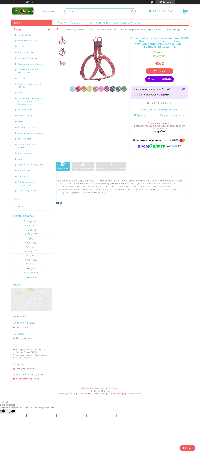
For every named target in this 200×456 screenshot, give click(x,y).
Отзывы (19, 206)
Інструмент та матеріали (26, 146)
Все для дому (25, 139)
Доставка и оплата (127, 22)
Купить (161, 71)
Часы (20, 93)
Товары (75, 22)
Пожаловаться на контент (92, 394)
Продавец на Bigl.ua (100, 391)
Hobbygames (24, 35)
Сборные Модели (27, 58)
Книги (21, 121)
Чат (187, 448)
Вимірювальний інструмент (26, 183)
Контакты (103, 22)
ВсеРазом (23, 176)
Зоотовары (24, 171)
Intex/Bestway (25, 110)
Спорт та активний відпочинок (29, 71)
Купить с (161, 79)
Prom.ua (116, 388)
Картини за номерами (30, 64)
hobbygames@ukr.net (27, 379)
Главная (61, 22)
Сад (20, 159)
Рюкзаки (22, 78)
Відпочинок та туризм (30, 165)
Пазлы (21, 47)
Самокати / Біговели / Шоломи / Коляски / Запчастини (30, 101)
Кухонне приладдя (27, 191)
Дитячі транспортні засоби (29, 85)
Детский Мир (25, 116)
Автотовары (25, 153)
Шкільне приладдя (27, 127)
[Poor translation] (11, 411)
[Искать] (132, 11)
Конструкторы (26, 52)
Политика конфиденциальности (124, 394)
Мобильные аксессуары (30, 133)
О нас (89, 22)
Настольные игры (27, 41)
